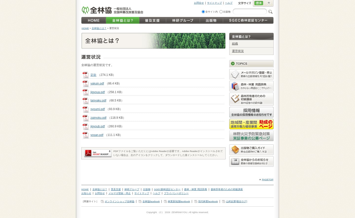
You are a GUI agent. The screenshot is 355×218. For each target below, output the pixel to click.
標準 (258, 3)
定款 (93, 75)
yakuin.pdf (97, 83)
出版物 (227, 11)
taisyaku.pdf (98, 100)
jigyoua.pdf (97, 92)
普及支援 (116, 189)
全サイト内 (211, 11)
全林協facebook (151, 201)
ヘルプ (228, 2)
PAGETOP (267, 179)
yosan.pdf (96, 135)
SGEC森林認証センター (167, 189)
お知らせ (86, 193)
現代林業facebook (208, 201)
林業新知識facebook (179, 201)
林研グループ (131, 189)
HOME (85, 28)
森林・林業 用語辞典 (195, 189)
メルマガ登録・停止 (119, 193)
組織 (235, 43)
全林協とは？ (99, 28)
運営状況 (238, 51)
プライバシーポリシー (176, 193)
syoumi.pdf (97, 109)
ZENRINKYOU (179, 212)
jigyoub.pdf (97, 126)
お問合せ (199, 2)
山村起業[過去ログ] (236, 201)
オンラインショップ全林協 (119, 201)
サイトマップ (214, 2)
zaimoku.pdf (98, 117)
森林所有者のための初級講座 (227, 189)
